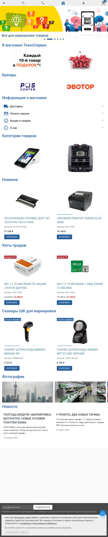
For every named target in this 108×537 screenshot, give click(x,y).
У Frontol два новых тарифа (78, 414)
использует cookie (22, 517)
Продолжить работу (17, 532)
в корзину (11, 237)
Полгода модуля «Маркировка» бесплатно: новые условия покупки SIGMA (28, 418)
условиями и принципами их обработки (38, 523)
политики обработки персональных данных (76, 511)
